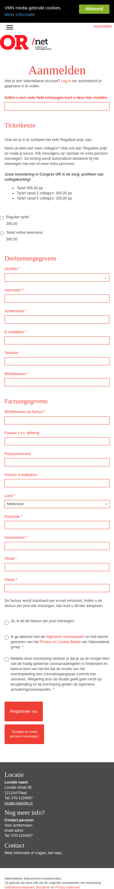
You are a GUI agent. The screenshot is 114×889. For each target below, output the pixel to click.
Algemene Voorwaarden (65, 647)
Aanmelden (103, 37)
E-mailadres (15, 343)
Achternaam (16, 322)
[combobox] (57, 515)
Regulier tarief (14, 228)
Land (10, 506)
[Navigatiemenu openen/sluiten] (9, 38)
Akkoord (94, 8)
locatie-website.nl (19, 814)
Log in (66, 91)
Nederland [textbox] (15, 514)
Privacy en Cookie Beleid (60, 652)
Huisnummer (16, 548)
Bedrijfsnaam (16, 384)
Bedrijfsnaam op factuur (25, 422)
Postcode (13, 527)
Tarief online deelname (21, 243)
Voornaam (14, 301)
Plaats (11, 590)
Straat (11, 569)
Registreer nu (23, 721)
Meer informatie (20, 14)
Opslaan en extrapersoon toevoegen (24, 744)
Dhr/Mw (12, 279)
